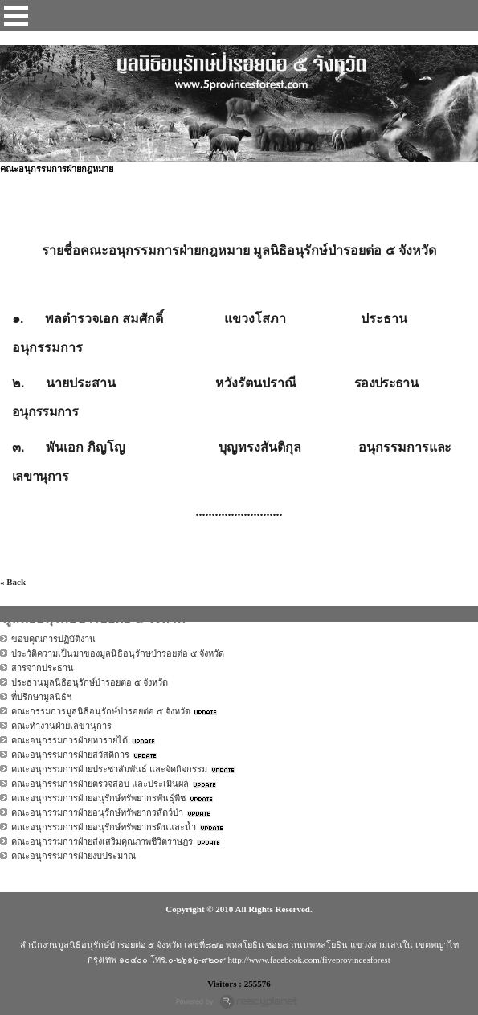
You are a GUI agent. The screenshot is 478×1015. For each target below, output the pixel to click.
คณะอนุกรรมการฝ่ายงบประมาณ (73, 856)
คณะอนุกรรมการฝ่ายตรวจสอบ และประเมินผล (100, 783)
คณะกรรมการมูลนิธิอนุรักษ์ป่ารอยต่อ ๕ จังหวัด (100, 711)
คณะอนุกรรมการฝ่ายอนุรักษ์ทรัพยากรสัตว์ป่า (97, 812)
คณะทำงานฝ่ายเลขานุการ (61, 726)
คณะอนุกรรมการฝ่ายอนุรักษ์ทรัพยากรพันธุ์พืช (98, 798)
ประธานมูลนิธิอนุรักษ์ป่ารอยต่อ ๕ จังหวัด (89, 682)
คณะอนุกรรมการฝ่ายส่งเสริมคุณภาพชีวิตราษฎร (102, 841)
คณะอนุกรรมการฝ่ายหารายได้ (69, 740)
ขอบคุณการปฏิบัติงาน (53, 639)
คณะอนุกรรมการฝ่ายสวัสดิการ (70, 754)
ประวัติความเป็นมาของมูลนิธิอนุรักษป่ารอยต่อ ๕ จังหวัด (117, 653)
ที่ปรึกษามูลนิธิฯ (41, 697)
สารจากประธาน (42, 668)
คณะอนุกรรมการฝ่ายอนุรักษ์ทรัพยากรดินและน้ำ (103, 827)
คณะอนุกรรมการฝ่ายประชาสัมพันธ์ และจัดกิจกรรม (109, 769)
